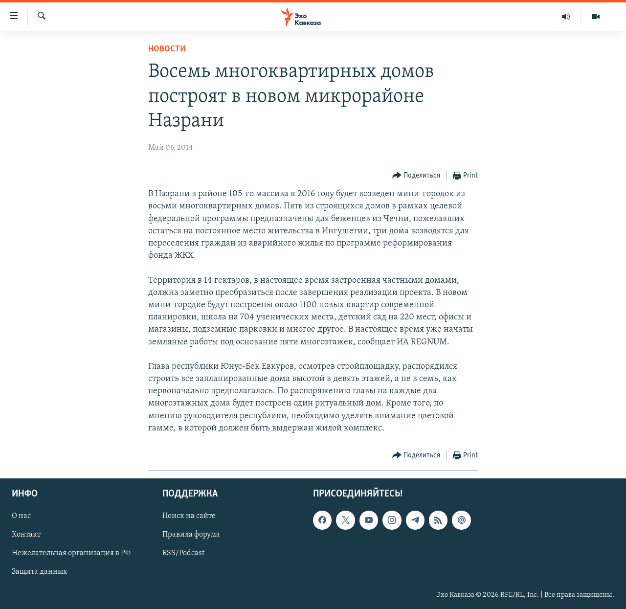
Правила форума (191, 535)
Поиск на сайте (189, 516)
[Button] (416, 175)
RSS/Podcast (183, 554)
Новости (167, 49)
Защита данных (39, 572)
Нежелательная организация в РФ (71, 554)
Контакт (26, 535)
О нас (21, 516)
